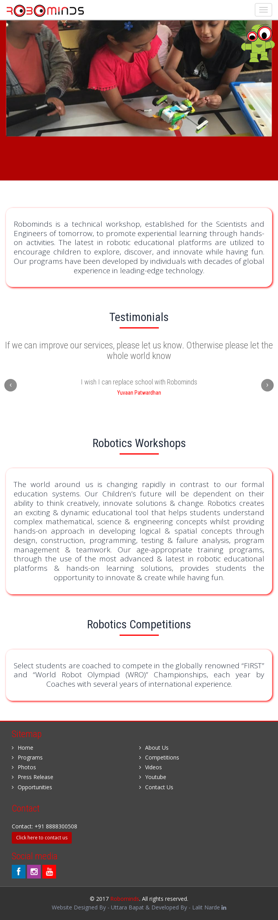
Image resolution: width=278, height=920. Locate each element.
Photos (24, 767)
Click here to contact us (41, 837)
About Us (154, 747)
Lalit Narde (209, 907)
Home (22, 747)
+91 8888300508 (56, 826)
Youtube (152, 777)
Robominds (124, 898)
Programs (27, 757)
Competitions (159, 757)
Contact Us (156, 787)
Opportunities (32, 787)
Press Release (32, 777)
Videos (150, 767)
